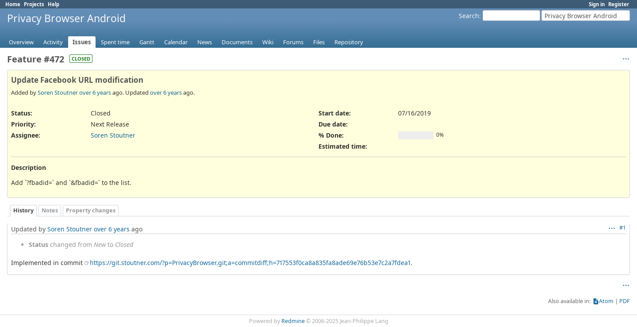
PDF (624, 301)
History (23, 210)
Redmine (293, 321)
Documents (237, 42)
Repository (348, 42)
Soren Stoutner (58, 92)
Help (53, 4)
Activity (53, 42)
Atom (606, 301)
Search (469, 16)
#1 (622, 227)
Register (618, 4)
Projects (34, 4)
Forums (293, 42)
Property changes (90, 210)
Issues (82, 42)
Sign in (597, 4)
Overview (21, 42)
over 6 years (95, 92)
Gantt (146, 42)
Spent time (115, 42)
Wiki (267, 42)
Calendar (176, 42)
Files (319, 42)
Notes (50, 210)
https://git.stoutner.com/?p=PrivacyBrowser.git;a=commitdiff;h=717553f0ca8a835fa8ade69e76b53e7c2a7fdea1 (250, 262)
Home (12, 4)
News (204, 42)
